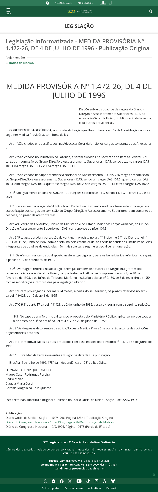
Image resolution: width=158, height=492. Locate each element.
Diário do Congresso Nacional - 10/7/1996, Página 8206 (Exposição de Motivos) (61, 422)
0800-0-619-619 (81, 460)
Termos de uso (73, 488)
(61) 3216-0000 (89, 464)
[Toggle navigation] (8, 11)
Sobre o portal (50, 488)
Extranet (111, 488)
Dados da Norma (21, 63)
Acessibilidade (63, 2)
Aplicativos (94, 488)
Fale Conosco (85, 2)
